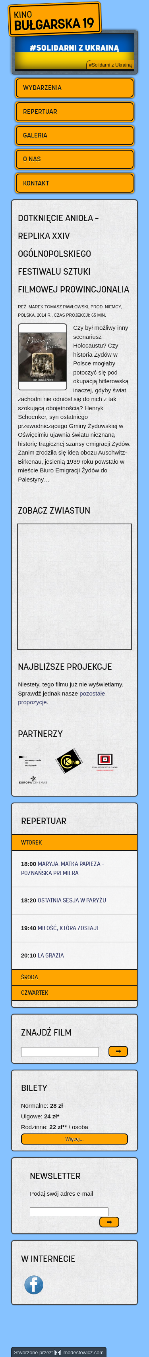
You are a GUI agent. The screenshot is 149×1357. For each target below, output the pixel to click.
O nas (32, 159)
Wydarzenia (42, 88)
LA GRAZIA (51, 955)
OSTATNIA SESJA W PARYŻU (72, 900)
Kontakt (36, 183)
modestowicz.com (79, 1352)
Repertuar (40, 111)
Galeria (35, 135)
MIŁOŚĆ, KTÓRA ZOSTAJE (69, 928)
